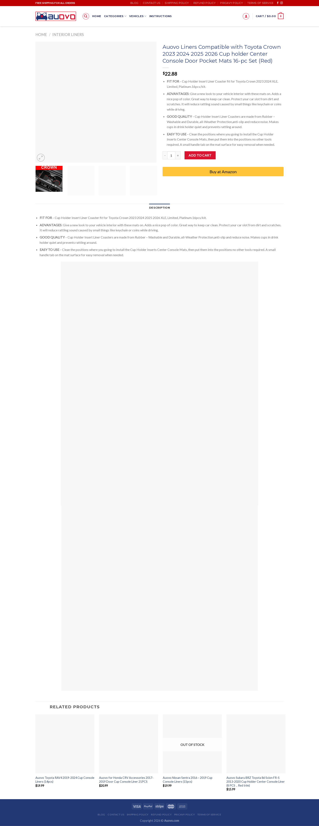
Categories (115, 16)
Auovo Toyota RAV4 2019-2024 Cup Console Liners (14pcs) (64, 779)
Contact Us (151, 2)
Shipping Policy (177, 2)
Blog (134, 2)
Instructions (160, 16)
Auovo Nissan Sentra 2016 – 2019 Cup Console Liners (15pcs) (187, 779)
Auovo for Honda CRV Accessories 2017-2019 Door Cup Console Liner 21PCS (126, 779)
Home (96, 16)
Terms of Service (260, 2)
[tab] (159, 208)
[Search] (86, 16)
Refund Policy (204, 2)
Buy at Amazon (223, 171)
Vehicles (137, 16)
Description (159, 207)
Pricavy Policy (231, 2)
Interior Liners (68, 34)
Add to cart (200, 155)
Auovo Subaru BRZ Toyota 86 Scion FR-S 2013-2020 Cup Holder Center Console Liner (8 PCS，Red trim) (255, 781)
